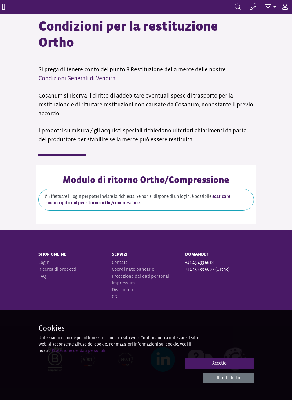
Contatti (120, 262)
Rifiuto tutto (228, 377)
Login (43, 262)
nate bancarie (140, 269)
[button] (267, 7)
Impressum (123, 282)
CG (115, 296)
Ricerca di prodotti (57, 269)
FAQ (42, 276)
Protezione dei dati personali (141, 276)
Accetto (219, 363)
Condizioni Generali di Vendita (76, 78)
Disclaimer (122, 289)
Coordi (118, 269)
